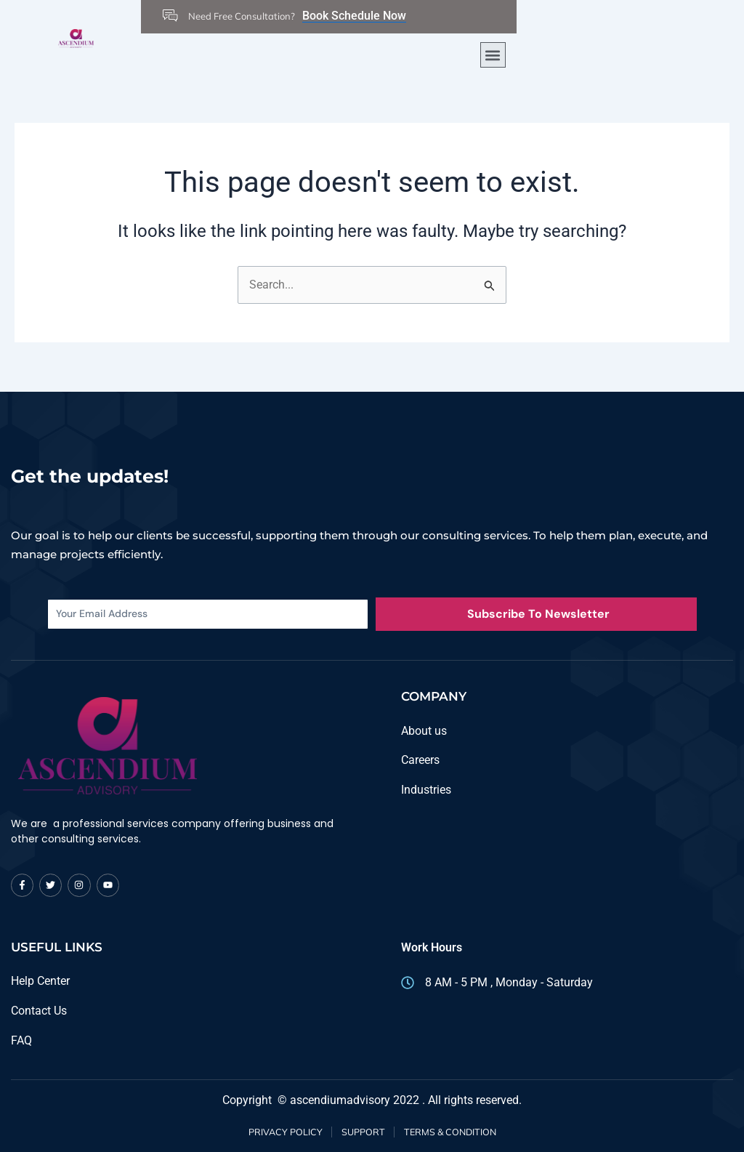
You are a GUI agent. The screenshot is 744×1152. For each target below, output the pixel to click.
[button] (493, 55)
